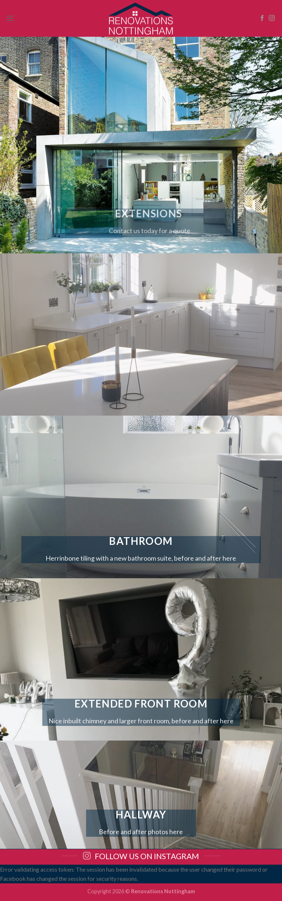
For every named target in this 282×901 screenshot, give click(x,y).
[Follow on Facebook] (262, 18)
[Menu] (10, 18)
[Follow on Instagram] (272, 18)
